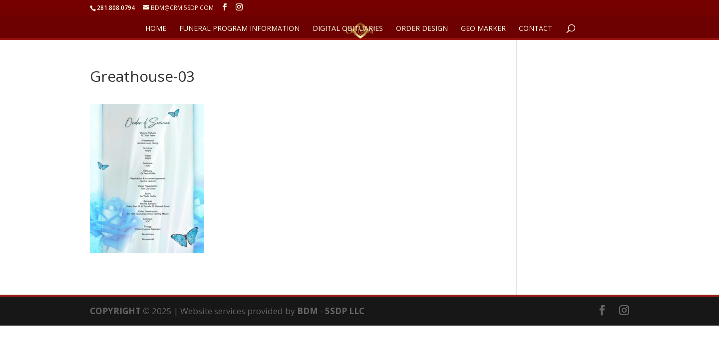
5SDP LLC (344, 311)
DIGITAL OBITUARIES (348, 29)
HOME (155, 29)
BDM (307, 311)
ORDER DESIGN (422, 29)
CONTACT (535, 29)
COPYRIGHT (115, 311)
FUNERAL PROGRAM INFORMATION (239, 29)
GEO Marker (483, 29)
